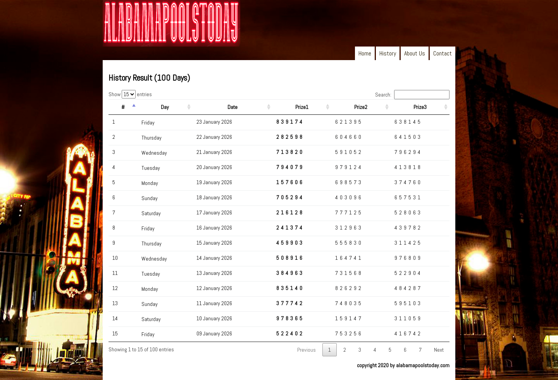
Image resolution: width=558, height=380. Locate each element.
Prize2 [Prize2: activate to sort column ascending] (360, 107)
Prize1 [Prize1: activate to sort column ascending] (301, 107)
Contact (442, 53)
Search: (412, 94)
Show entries (130, 94)
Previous (306, 349)
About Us (414, 53)
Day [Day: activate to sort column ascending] (165, 107)
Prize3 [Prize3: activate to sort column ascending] (420, 107)
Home (364, 53)
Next (439, 349)
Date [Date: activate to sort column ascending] (232, 107)
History (387, 53)
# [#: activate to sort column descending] (123, 107)
